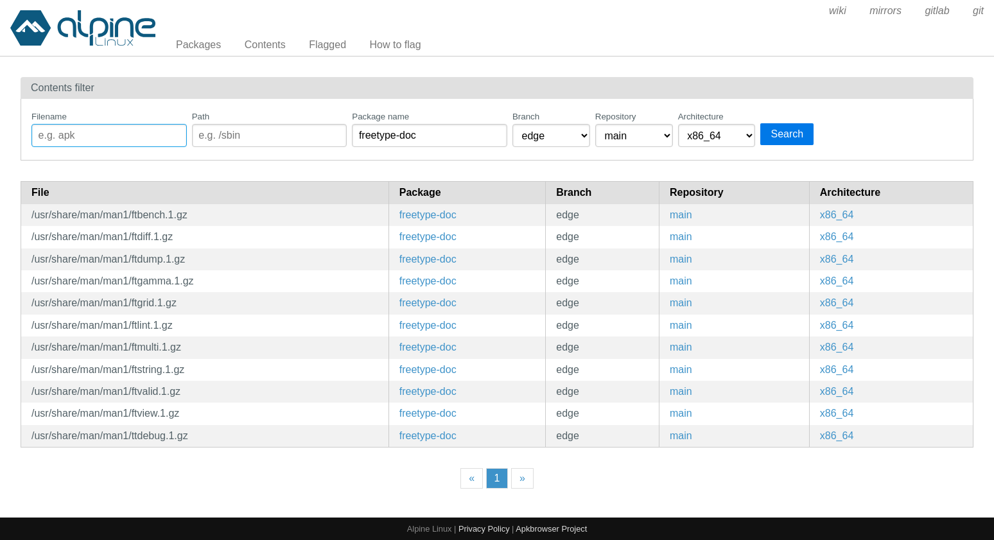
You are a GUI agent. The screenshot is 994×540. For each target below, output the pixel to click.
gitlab (937, 10)
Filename (49, 116)
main (681, 214)
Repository (615, 116)
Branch (525, 116)
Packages (198, 44)
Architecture (701, 116)
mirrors (885, 10)
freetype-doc (428, 214)
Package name (380, 116)
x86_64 (837, 214)
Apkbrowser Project (551, 529)
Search (787, 133)
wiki (837, 10)
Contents (265, 44)
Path (200, 116)
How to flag (395, 44)
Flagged (327, 44)
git (978, 10)
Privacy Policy (484, 529)
